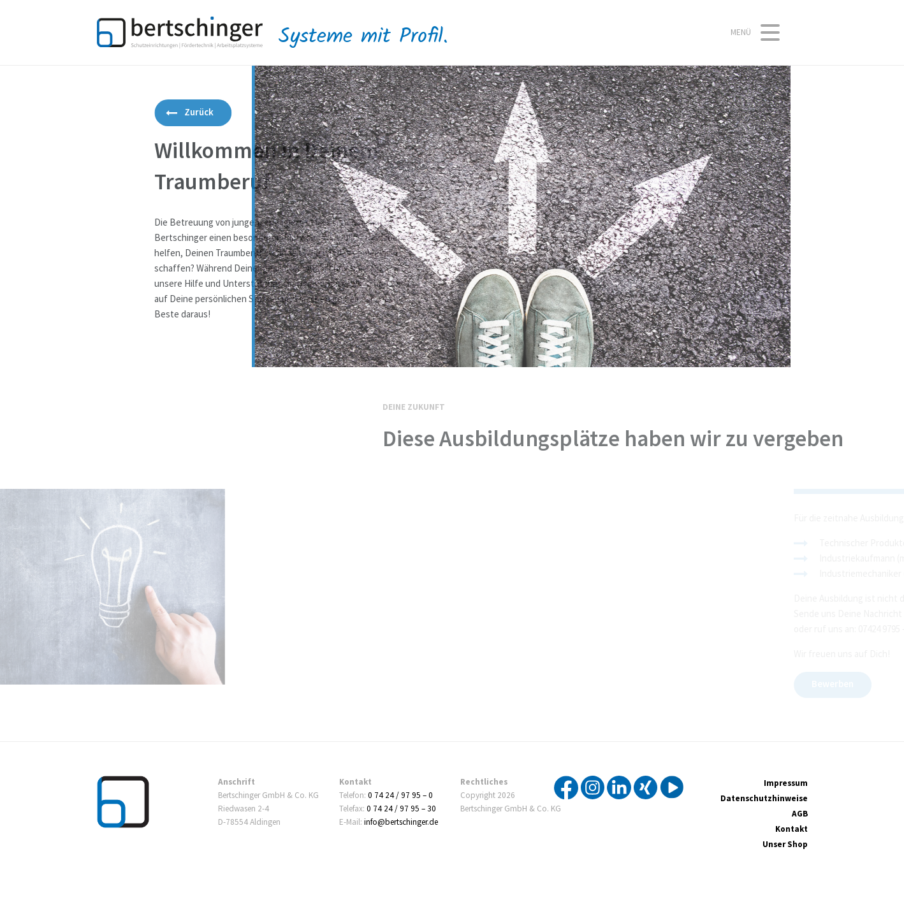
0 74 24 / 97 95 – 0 (400, 795)
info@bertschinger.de (401, 822)
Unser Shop (785, 844)
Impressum (786, 783)
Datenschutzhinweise (764, 799)
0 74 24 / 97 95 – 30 (401, 809)
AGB (800, 814)
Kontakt (791, 829)
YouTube (672, 788)
